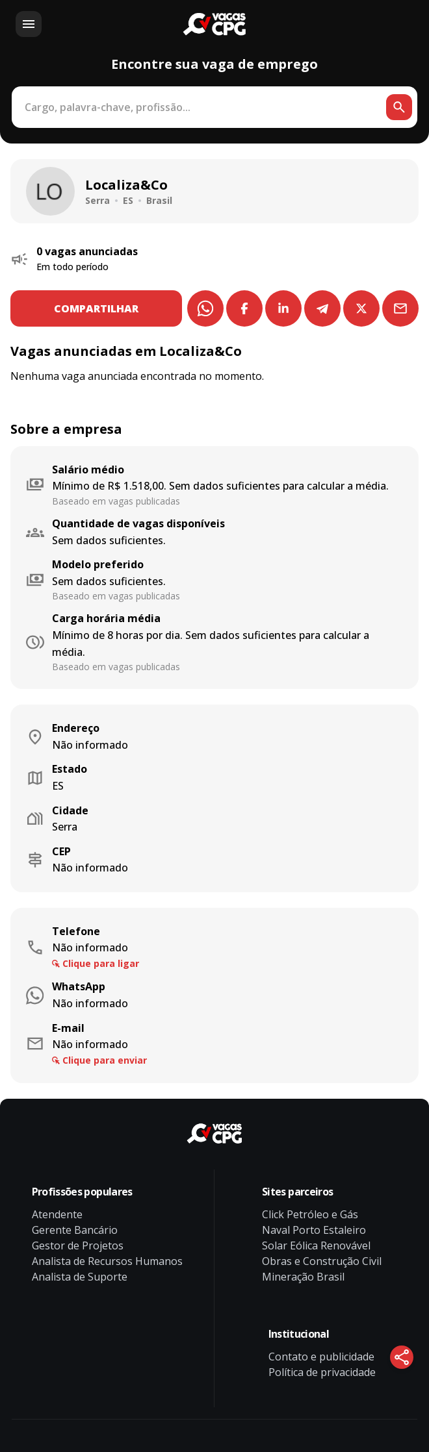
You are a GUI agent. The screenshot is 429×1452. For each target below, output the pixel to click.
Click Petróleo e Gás (310, 1214)
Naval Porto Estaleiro (314, 1230)
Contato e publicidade (321, 1356)
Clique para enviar (104, 1060)
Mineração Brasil (303, 1277)
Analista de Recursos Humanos (107, 1261)
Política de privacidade (322, 1372)
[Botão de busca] (399, 107)
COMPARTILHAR (96, 308)
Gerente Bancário (75, 1230)
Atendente (57, 1214)
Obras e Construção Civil (322, 1261)
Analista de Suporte (79, 1277)
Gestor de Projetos (78, 1245)
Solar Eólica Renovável (316, 1245)
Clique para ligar (100, 963)
